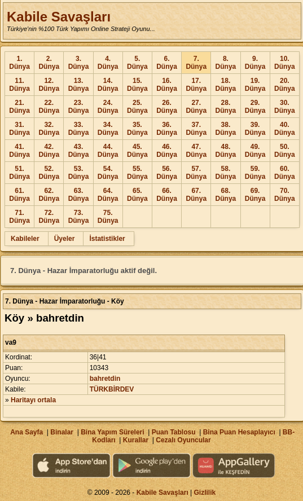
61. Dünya (19, 195)
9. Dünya (255, 63)
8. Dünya (226, 63)
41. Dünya (19, 151)
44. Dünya (108, 151)
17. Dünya (196, 85)
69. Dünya (255, 195)
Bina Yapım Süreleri (112, 432)
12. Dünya (48, 85)
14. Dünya (108, 85)
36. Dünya (166, 129)
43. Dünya (78, 151)
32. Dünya (48, 129)
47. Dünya (196, 151)
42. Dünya (48, 151)
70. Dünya (284, 195)
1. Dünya (19, 63)
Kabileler (25, 239)
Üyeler (64, 239)
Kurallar (135, 440)
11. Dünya (19, 85)
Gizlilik (205, 492)
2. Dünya (48, 63)
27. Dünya (196, 107)
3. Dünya (78, 63)
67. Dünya (196, 195)
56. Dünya (166, 173)
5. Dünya (137, 63)
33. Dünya (78, 129)
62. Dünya (48, 195)
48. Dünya (226, 151)
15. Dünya (137, 85)
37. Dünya (196, 129)
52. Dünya (48, 173)
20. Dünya (284, 85)
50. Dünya (284, 151)
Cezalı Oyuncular (183, 440)
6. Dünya (166, 63)
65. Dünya (137, 195)
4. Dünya (108, 63)
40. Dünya (284, 129)
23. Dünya (78, 107)
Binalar (61, 432)
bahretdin (105, 379)
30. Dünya (284, 107)
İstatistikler (107, 239)
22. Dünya (48, 107)
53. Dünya (78, 173)
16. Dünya (166, 85)
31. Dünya (19, 129)
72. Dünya (48, 217)
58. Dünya (226, 173)
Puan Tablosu (174, 432)
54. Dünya (108, 173)
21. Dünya (19, 107)
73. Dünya (78, 217)
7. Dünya (196, 63)
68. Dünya (226, 195)
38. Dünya (226, 129)
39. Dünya (255, 129)
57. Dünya (196, 173)
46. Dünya (166, 151)
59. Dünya (255, 173)
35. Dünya (137, 129)
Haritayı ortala (33, 400)
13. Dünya (78, 85)
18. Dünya (226, 85)
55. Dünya (137, 173)
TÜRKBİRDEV (112, 389)
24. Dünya (108, 107)
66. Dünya (166, 195)
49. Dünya (255, 151)
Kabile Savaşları (59, 16)
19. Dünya (255, 85)
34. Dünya (108, 129)
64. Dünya (108, 195)
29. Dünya (255, 107)
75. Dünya (108, 217)
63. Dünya (78, 195)
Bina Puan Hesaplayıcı (239, 432)
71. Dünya (19, 217)
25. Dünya (137, 107)
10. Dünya (284, 63)
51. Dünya (19, 173)
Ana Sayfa (26, 432)
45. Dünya (137, 151)
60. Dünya (284, 173)
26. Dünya (166, 107)
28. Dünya (226, 107)
